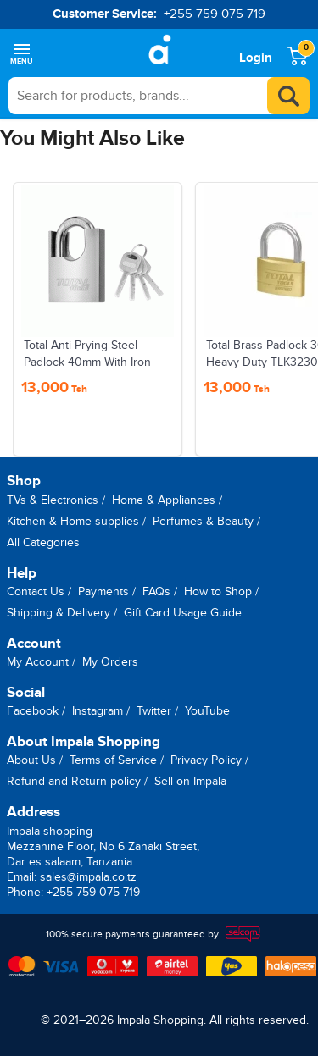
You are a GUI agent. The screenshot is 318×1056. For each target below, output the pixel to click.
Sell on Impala (190, 781)
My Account (38, 662)
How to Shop (218, 591)
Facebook (33, 711)
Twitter (154, 711)
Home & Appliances (163, 500)
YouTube (207, 711)
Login (255, 58)
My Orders (110, 662)
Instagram (97, 711)
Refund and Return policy (74, 781)
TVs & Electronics (52, 500)
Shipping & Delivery (58, 612)
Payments (103, 591)
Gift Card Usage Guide (183, 612)
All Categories (43, 542)
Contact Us (35, 591)
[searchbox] (159, 95)
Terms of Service (113, 760)
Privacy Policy (206, 760)
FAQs (156, 591)
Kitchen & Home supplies (73, 521)
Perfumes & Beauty (203, 521)
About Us (31, 760)
